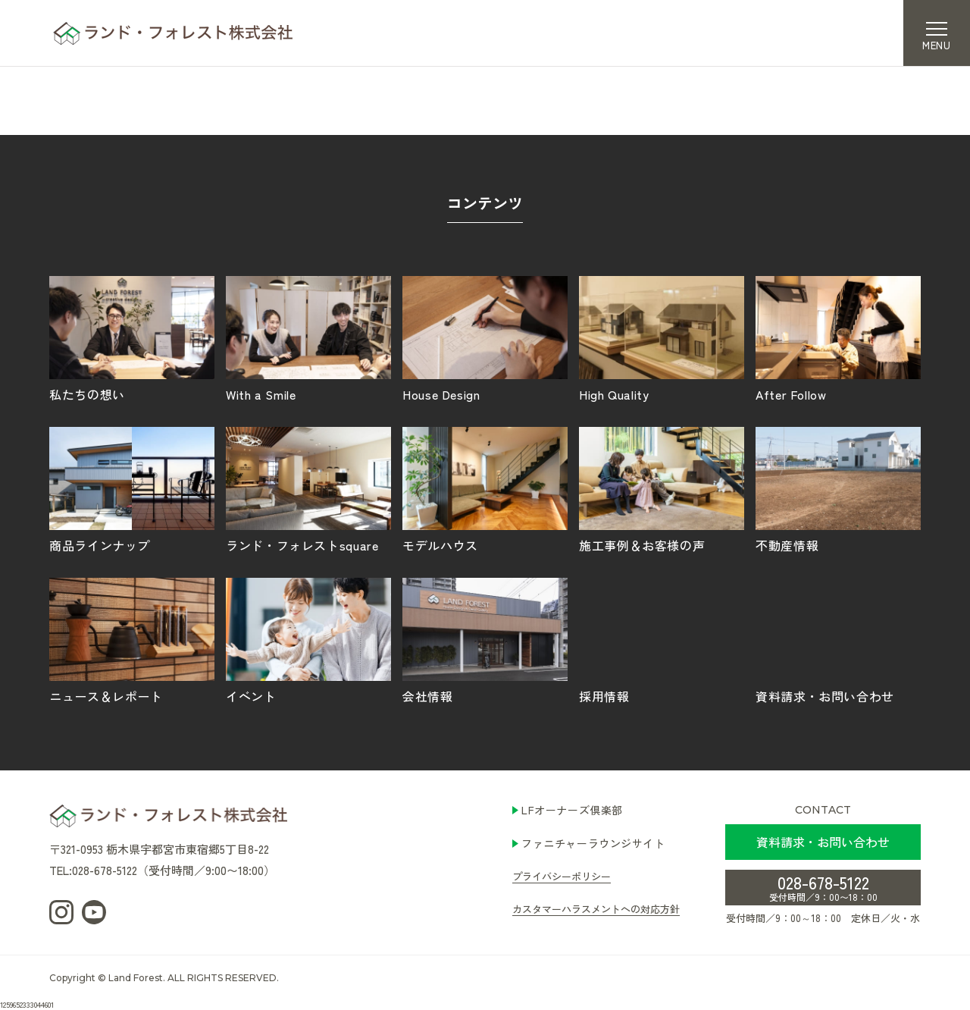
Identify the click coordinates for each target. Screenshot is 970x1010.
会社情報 (485, 640)
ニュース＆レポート (131, 640)
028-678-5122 (823, 886)
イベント (308, 640)
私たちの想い (131, 338)
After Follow (838, 338)
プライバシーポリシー (561, 876)
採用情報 (661, 640)
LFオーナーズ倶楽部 (572, 810)
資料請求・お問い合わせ (838, 640)
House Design (485, 338)
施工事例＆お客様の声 (661, 489)
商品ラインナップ (131, 489)
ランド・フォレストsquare (308, 489)
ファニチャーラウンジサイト (593, 843)
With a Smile (308, 338)
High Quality (661, 338)
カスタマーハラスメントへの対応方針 (596, 909)
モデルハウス (485, 489)
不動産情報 (838, 489)
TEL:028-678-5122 (93, 870)
